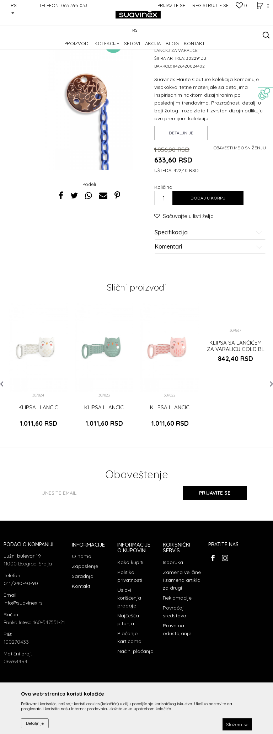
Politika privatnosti (129, 620)
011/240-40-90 (21, 627)
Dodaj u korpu (208, 241)
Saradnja (82, 620)
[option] (38, 418)
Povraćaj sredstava (174, 655)
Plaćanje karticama (129, 681)
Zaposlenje (85, 610)
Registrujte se (210, 5)
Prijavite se (214, 536)
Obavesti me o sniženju (240, 191)
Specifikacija (209, 276)
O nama (81, 600)
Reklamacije (177, 641)
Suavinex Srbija (18, 48)
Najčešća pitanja (128, 663)
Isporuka (173, 606)
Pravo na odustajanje (177, 673)
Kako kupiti (130, 606)
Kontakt (81, 630)
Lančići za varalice (121, 48)
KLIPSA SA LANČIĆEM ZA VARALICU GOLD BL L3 (235, 393)
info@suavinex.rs (23, 646)
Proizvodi (48, 48)
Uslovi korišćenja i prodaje (130, 642)
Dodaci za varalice (79, 48)
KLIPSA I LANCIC (38, 451)
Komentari (209, 290)
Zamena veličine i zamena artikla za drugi (182, 624)
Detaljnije (181, 176)
